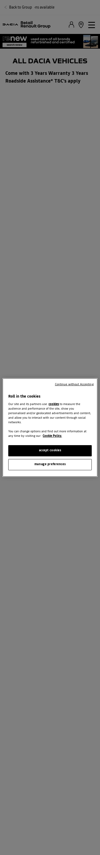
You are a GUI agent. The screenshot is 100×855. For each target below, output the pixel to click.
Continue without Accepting (74, 384)
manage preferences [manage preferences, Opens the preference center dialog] (50, 464)
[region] (49, 427)
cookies (54, 404)
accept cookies (50, 450)
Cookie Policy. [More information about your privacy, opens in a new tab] (52, 436)
